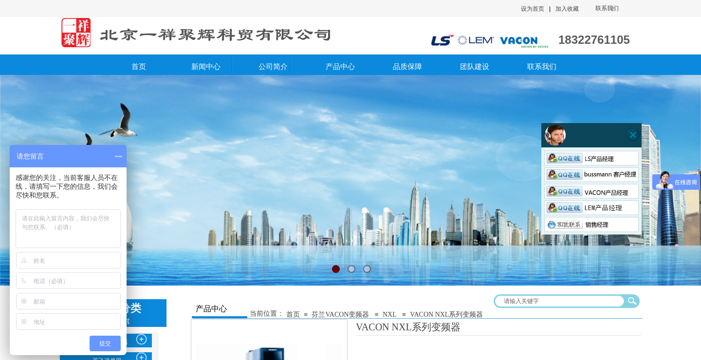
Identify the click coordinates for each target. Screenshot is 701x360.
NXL (390, 314)
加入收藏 (567, 8)
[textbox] (560, 301)
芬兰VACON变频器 (340, 314)
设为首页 (532, 8)
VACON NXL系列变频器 (446, 314)
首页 (293, 314)
